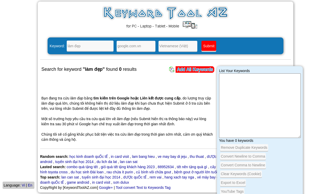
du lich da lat (107, 162)
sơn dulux (121, 182)
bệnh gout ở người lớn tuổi (195, 172)
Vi (23, 185)
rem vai (156, 177)
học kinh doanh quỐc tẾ (89, 156)
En (30, 185)
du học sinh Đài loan (87, 172)
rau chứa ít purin (120, 172)
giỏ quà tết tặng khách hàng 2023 (128, 167)
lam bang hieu (143, 156)
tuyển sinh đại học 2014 (74, 162)
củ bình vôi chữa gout (153, 172)
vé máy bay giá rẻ (211, 177)
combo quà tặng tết (82, 167)
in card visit (120, 156)
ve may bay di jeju (172, 156)
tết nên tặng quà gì (192, 167)
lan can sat (129, 162)
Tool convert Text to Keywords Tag (143, 187)
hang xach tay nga (179, 177)
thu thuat (197, 156)
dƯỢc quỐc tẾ (135, 177)
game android (78, 182)
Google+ (106, 187)
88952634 (166, 167)
